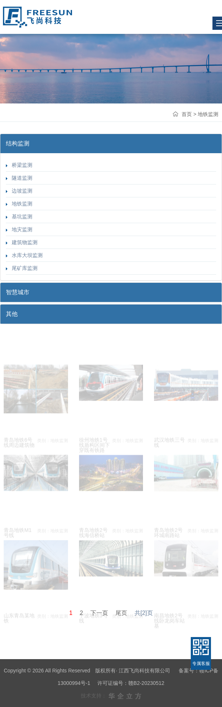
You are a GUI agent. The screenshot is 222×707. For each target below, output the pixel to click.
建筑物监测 (21, 242)
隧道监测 (19, 178)
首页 (187, 114)
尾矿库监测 (21, 268)
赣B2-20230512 (146, 683)
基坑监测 (19, 216)
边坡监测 (19, 191)
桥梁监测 (19, 165)
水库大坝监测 (24, 255)
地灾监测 (19, 229)
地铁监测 (19, 204)
